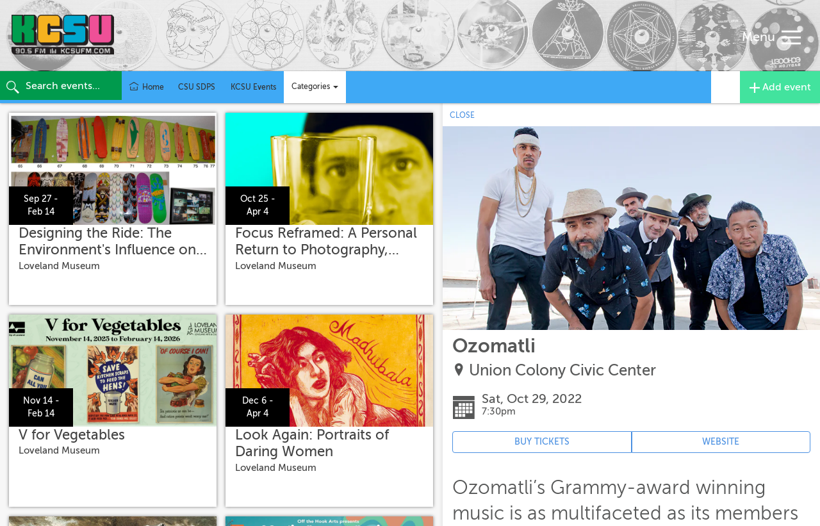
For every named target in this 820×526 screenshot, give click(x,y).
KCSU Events (253, 87)
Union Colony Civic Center (562, 370)
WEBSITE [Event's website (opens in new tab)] (720, 442)
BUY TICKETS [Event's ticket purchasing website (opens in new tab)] (542, 442)
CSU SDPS (196, 87)
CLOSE (462, 115)
